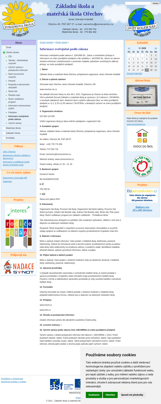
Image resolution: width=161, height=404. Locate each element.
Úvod (8, 47)
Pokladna (12, 112)
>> (156, 48)
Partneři (11, 81)
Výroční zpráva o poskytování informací (18, 68)
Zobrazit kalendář (134, 73)
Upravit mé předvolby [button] (132, 395)
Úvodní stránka (46, 42)
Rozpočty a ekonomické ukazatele (18, 86)
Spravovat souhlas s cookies (13, 382)
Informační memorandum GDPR (19, 107)
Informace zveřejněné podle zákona (18, 117)
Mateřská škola (13, 128)
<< (129, 48)
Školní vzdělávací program (16, 100)
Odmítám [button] (110, 395)
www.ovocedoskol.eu (136, 124)
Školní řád (12, 91)
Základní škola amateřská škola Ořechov (75, 10)
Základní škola (13, 133)
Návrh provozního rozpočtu (16, 75)
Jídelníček (7, 181)
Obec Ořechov (9, 152)
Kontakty (10, 138)
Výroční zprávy (14, 123)
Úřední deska (12, 52)
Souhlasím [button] (94, 395)
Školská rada (14, 95)
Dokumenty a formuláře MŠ (15, 178)
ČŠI (10, 56)
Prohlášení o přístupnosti (12, 379)
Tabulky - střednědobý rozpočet (18, 62)
